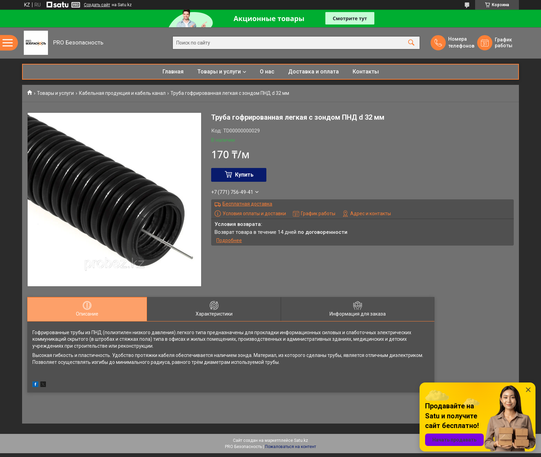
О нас (267, 71)
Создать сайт (97, 4)
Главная (173, 71)
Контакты (366, 71)
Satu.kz (301, 440)
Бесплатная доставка (247, 204)
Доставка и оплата (313, 71)
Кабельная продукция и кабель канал (122, 93)
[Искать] (411, 43)
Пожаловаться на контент (290, 446)
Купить (244, 174)
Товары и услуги (219, 71)
